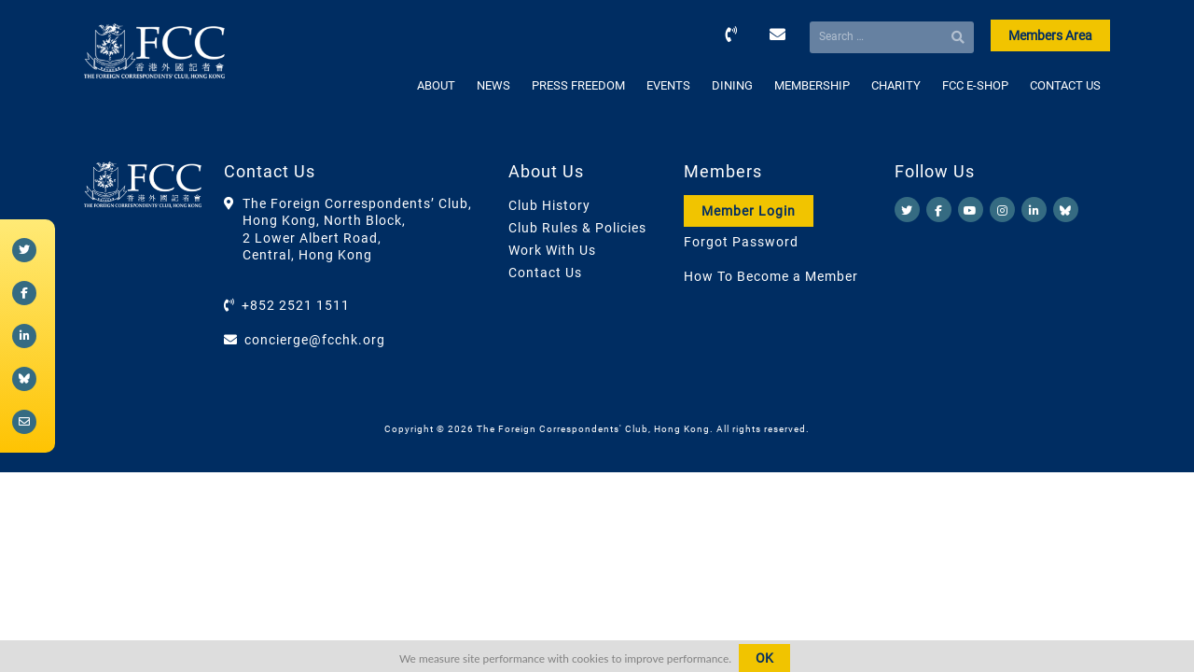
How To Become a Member (771, 276)
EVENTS (668, 85)
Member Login (748, 210)
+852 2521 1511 (296, 305)
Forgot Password (741, 241)
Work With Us (552, 250)
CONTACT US (1065, 85)
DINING (732, 85)
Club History (549, 205)
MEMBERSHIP (812, 85)
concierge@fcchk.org (314, 339)
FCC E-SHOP (975, 85)
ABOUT (436, 85)
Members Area (1050, 35)
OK (764, 658)
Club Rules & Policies (577, 227)
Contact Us (545, 272)
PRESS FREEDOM (578, 85)
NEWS (493, 85)
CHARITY (896, 85)
